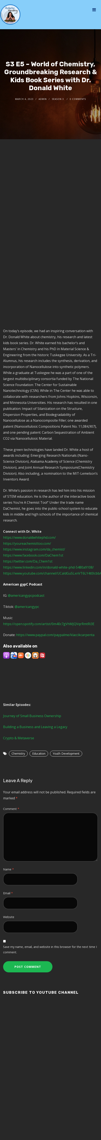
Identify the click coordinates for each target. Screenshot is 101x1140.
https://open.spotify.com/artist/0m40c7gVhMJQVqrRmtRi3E (48, 624)
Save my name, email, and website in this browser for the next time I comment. (50, 949)
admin (43, 99)
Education (38, 753)
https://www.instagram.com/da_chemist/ (34, 549)
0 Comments (78, 99)
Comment (11, 809)
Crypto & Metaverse (18, 738)
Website (8, 917)
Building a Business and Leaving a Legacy (35, 727)
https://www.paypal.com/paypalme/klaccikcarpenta (55, 635)
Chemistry (18, 753)
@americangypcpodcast (25, 595)
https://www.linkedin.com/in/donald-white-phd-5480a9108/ (48, 567)
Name (8, 869)
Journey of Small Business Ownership (32, 716)
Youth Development (66, 753)
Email (8, 893)
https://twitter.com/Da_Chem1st (27, 561)
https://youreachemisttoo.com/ (27, 543)
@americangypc (27, 606)
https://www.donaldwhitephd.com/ (29, 537)
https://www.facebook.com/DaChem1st (33, 555)
